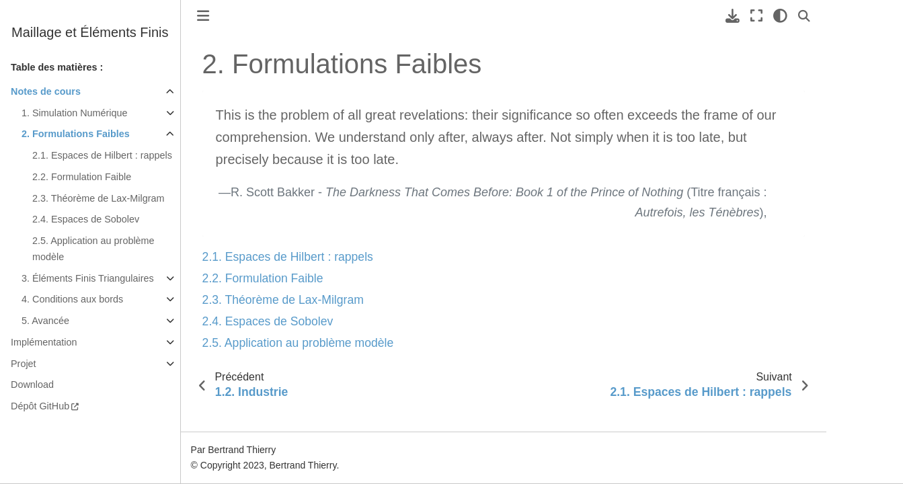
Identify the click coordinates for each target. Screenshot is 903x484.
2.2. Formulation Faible (81, 176)
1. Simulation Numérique (75, 113)
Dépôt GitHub (40, 406)
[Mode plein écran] (756, 15)
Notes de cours (46, 91)
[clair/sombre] (780, 15)
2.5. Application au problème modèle (93, 248)
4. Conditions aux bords (72, 299)
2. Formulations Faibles (76, 133)
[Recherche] (804, 15)
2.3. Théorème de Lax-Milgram (98, 198)
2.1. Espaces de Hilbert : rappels (102, 155)
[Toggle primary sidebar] (203, 15)
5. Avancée (45, 320)
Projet (23, 363)
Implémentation (44, 342)
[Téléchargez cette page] (732, 15)
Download (32, 384)
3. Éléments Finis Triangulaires (88, 278)
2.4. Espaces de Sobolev (85, 219)
